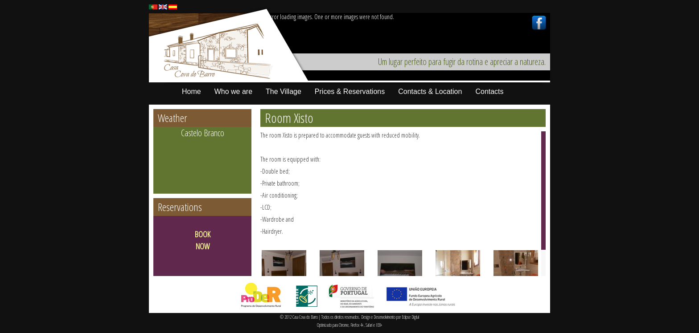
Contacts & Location (430, 91)
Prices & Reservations (350, 91)
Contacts (489, 91)
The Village (283, 91)
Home (191, 91)
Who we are (233, 91)
